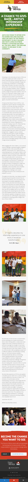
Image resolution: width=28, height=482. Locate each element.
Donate (5, 454)
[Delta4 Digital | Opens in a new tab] (14, 468)
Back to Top (18, 475)
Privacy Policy (10, 475)
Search (14, 475)
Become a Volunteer (7, 2)
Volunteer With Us (17, 454)
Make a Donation (21, 2)
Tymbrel (23, 477)
